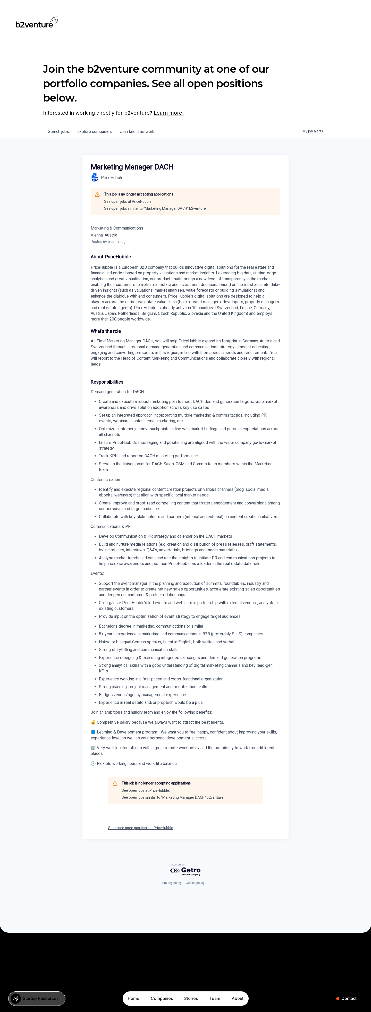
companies (94, 131)
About (237, 998)
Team (214, 998)
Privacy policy (172, 883)
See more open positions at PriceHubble (140, 828)
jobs (58, 131)
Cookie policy (195, 883)
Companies (162, 998)
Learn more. (169, 113)
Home (133, 998)
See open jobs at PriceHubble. (128, 201)
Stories (191, 998)
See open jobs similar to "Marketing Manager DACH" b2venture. (155, 208)
